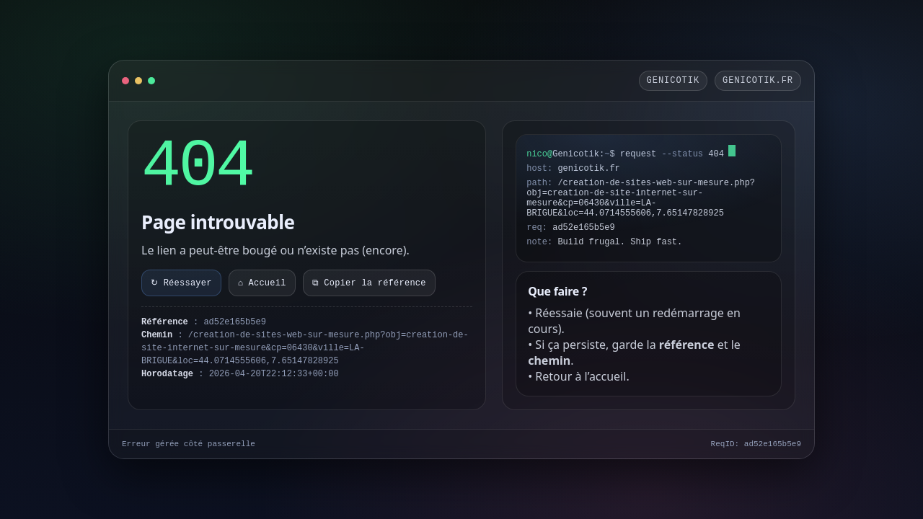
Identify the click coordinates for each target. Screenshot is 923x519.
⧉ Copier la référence (369, 283)
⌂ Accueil (262, 283)
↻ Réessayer (181, 283)
